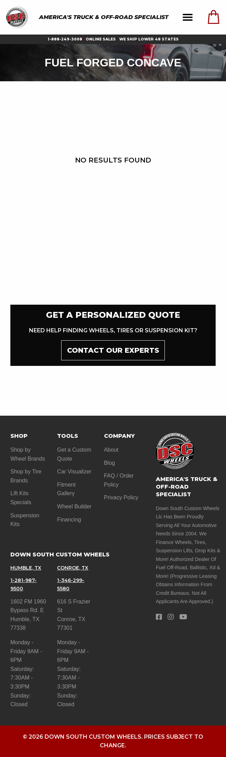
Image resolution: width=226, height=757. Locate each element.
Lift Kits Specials (20, 497)
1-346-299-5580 (70, 584)
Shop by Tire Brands (25, 476)
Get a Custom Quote (74, 454)
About (111, 450)
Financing (69, 520)
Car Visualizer (74, 471)
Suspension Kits (24, 520)
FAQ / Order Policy (119, 480)
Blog (109, 463)
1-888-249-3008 (65, 39)
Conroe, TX (72, 568)
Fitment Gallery (66, 489)
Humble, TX (25, 568)
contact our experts (113, 350)
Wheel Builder (74, 506)
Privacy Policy (121, 497)
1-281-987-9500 (23, 584)
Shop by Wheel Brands (27, 454)
